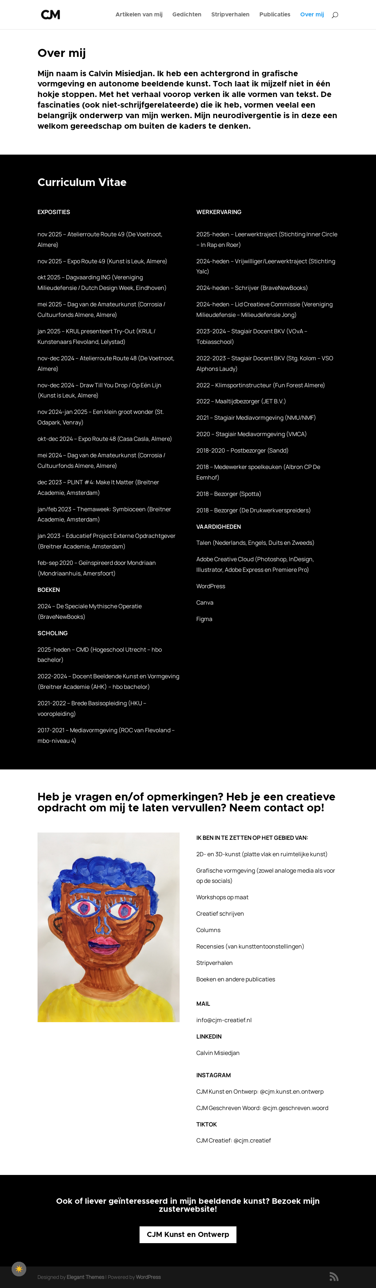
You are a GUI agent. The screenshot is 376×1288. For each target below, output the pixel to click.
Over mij (312, 15)
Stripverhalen (230, 15)
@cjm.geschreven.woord (295, 1108)
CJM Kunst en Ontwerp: (260, 1091)
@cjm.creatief (252, 1140)
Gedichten (186, 15)
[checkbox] (19, 1269)
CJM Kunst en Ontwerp (188, 1234)
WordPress (148, 1276)
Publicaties (274, 15)
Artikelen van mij (138, 15)
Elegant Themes (85, 1276)
